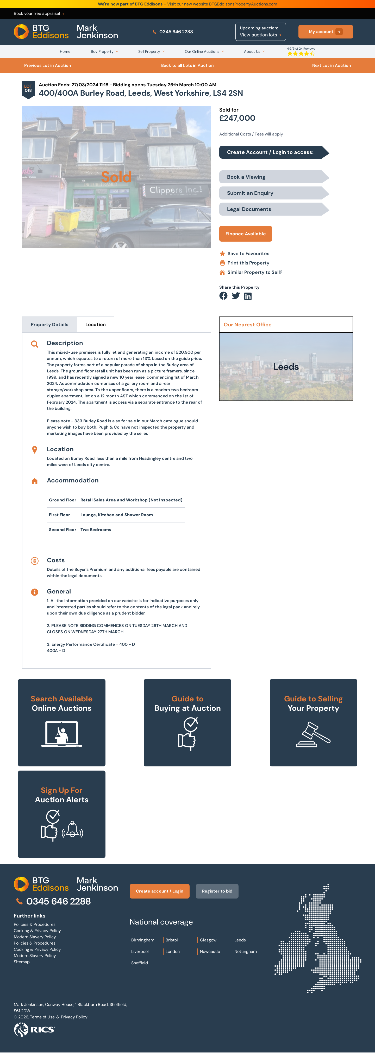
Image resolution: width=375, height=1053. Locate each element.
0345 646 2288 (172, 31)
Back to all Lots (187, 65)
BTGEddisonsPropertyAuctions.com (243, 4)
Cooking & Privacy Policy (37, 930)
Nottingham (245, 951)
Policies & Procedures (34, 924)
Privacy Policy (74, 1017)
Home (65, 51)
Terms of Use (42, 1017)
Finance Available (246, 234)
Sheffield (139, 963)
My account (326, 31)
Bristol (172, 940)
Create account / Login (159, 891)
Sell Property (149, 51)
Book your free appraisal (39, 13)
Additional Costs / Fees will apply (251, 134)
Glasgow (208, 940)
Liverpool (140, 951)
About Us (252, 51)
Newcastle (210, 951)
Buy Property (102, 51)
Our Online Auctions (202, 51)
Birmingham (142, 940)
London (173, 951)
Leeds (240, 940)
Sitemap (22, 962)
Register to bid (217, 891)
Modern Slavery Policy (35, 937)
